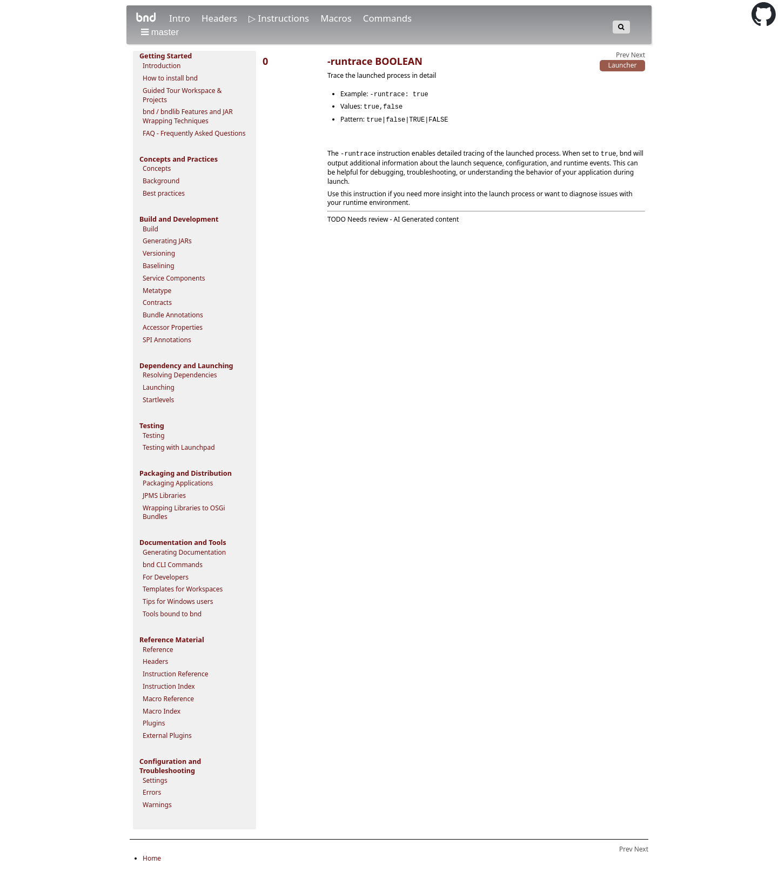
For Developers (166, 577)
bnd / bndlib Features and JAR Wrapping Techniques (188, 116)
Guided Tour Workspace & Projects (182, 95)
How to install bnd (170, 78)
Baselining (159, 265)
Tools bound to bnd (172, 613)
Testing (154, 435)
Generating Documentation (184, 552)
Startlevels (158, 399)
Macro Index (161, 711)
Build (150, 229)
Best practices (164, 193)
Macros (337, 18)
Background (161, 180)
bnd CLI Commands (173, 564)
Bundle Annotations (173, 315)
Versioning (159, 253)
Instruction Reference (175, 673)
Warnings (157, 804)
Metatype (157, 290)
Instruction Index (169, 686)
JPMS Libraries (164, 495)
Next (638, 54)
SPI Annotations (167, 339)
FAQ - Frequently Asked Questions (194, 133)
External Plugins (167, 735)
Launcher (622, 65)
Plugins (154, 723)
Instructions (285, 18)
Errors (152, 792)
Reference (158, 649)
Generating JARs (167, 240)
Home (152, 858)
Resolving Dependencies (180, 375)
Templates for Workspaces (183, 589)
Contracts (157, 302)
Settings (155, 780)
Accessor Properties (173, 327)
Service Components (174, 278)
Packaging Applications (178, 483)
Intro (180, 18)
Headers (220, 18)
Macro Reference (168, 698)
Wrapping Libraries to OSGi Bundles (184, 512)
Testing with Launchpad (179, 447)
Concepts (157, 168)
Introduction (161, 65)
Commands (387, 18)
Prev (622, 54)
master (160, 32)
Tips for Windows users (178, 601)
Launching (159, 387)
